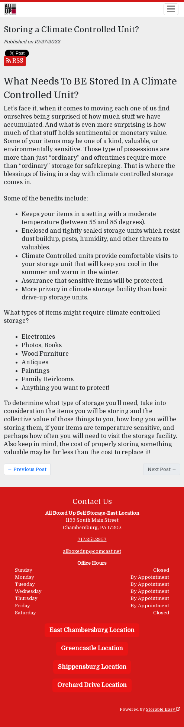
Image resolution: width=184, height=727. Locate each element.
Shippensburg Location (92, 667)
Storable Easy (163, 709)
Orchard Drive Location (92, 685)
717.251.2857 (92, 539)
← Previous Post (26, 469)
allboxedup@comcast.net (92, 551)
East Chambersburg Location (92, 630)
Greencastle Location (92, 648)
